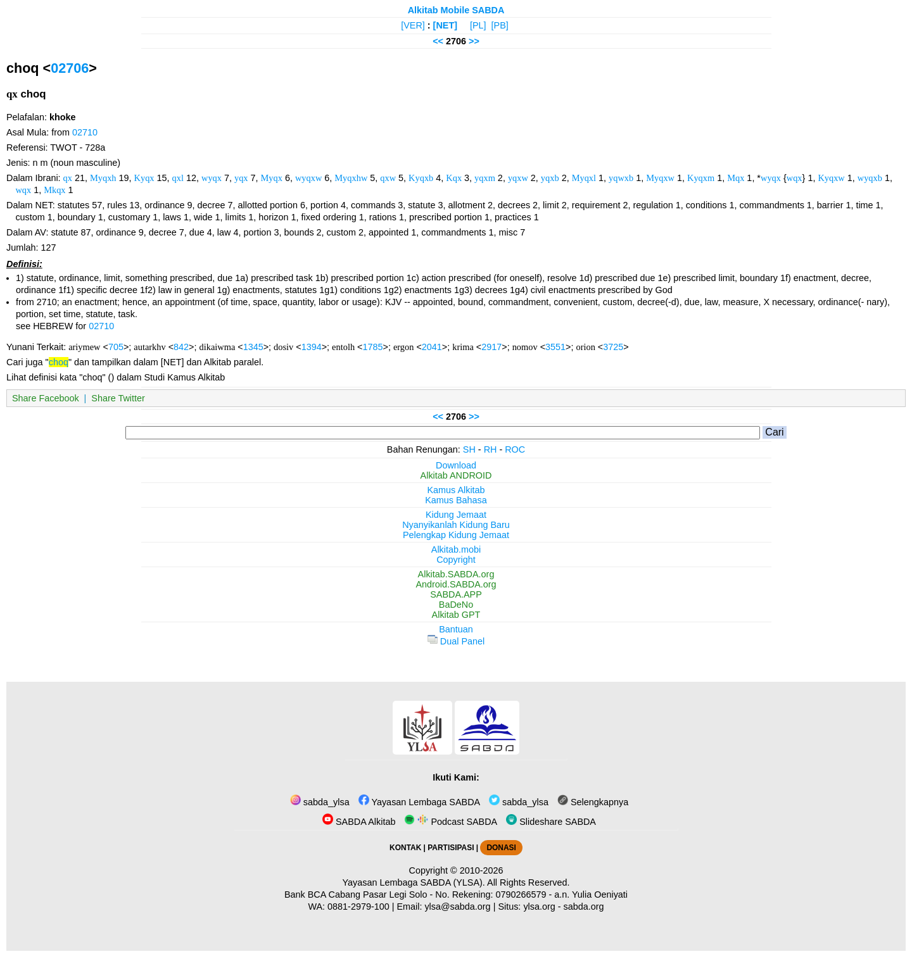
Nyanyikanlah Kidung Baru (456, 525)
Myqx (271, 178)
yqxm (484, 178)
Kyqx (144, 178)
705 (116, 347)
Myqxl (584, 178)
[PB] (500, 25)
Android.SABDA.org (455, 584)
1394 (311, 347)
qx (67, 178)
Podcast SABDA (450, 822)
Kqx (454, 178)
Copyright (456, 560)
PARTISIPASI (451, 847)
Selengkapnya (592, 802)
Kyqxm (700, 178)
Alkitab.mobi (456, 549)
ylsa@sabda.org (457, 906)
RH (490, 449)
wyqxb (870, 178)
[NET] (445, 25)
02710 (85, 132)
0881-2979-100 (358, 906)
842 (181, 347)
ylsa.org (539, 906)
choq (58, 362)
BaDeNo (456, 604)
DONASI (501, 847)
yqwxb (621, 178)
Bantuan (456, 629)
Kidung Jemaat (456, 515)
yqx (241, 178)
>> (474, 41)
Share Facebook (45, 398)
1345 (253, 347)
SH (469, 449)
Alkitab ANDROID (456, 475)
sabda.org (584, 906)
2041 (432, 347)
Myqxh (103, 178)
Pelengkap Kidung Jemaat (456, 535)
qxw (388, 178)
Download (456, 465)
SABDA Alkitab (358, 822)
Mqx (735, 178)
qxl (178, 178)
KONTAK (405, 847)
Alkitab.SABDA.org (456, 574)
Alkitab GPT (456, 615)
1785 (373, 347)
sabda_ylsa (320, 802)
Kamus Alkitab (455, 490)
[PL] (478, 25)
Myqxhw (350, 178)
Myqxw (660, 178)
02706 (70, 68)
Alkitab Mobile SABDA (456, 10)
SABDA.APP (456, 594)
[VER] (413, 25)
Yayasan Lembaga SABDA (419, 802)
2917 (491, 347)
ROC (515, 449)
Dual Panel (456, 641)
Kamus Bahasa (456, 500)
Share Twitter (118, 398)
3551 (555, 347)
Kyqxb (420, 178)
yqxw (518, 178)
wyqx (211, 178)
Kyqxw (831, 178)
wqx (794, 178)
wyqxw (308, 178)
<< (438, 41)
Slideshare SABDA (551, 822)
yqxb (550, 178)
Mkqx (54, 190)
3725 (613, 347)
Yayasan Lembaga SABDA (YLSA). (414, 882)
